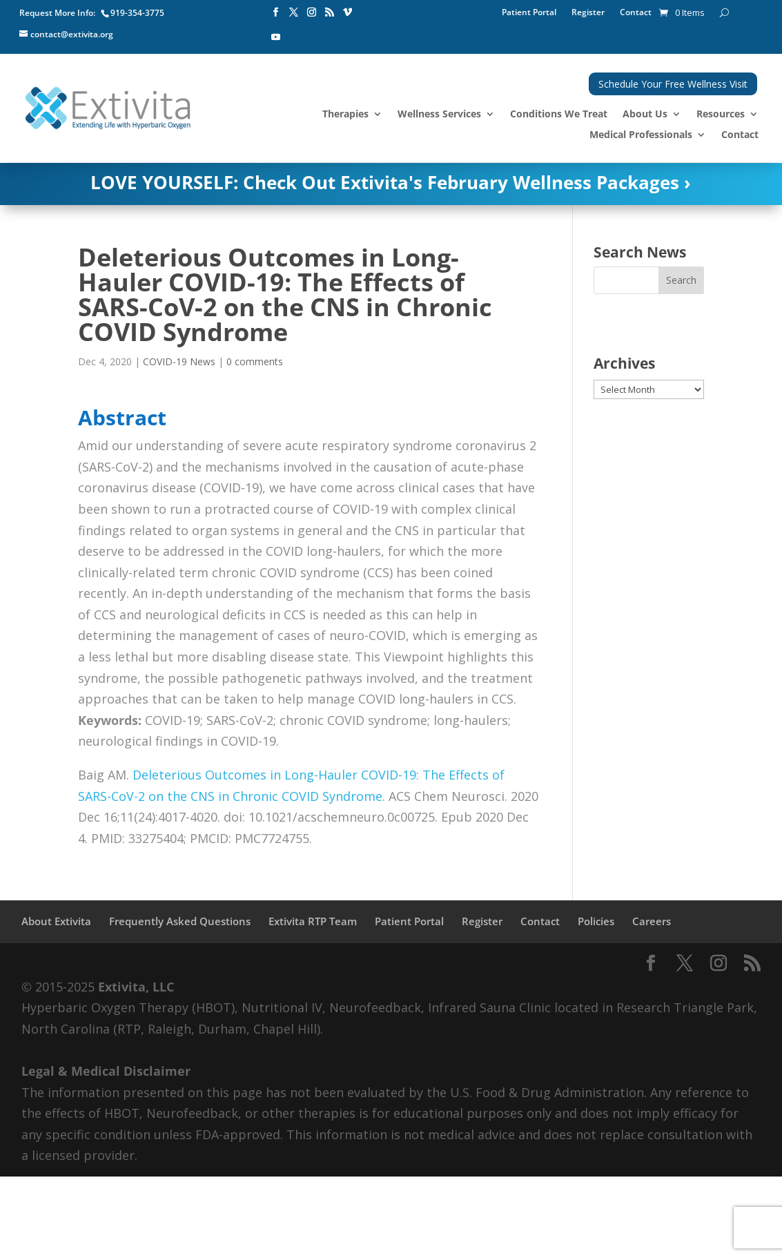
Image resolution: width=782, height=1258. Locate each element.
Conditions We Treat (558, 114)
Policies (596, 921)
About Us (645, 114)
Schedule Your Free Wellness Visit (672, 83)
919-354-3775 (137, 13)
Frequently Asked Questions (180, 921)
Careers (651, 921)
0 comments (254, 361)
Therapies (345, 114)
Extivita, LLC (136, 986)
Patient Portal (529, 13)
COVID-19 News (179, 361)
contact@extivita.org (71, 34)
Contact (636, 13)
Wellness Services (439, 114)
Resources (720, 114)
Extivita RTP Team (312, 921)
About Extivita (56, 921)
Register (588, 13)
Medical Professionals (640, 135)
